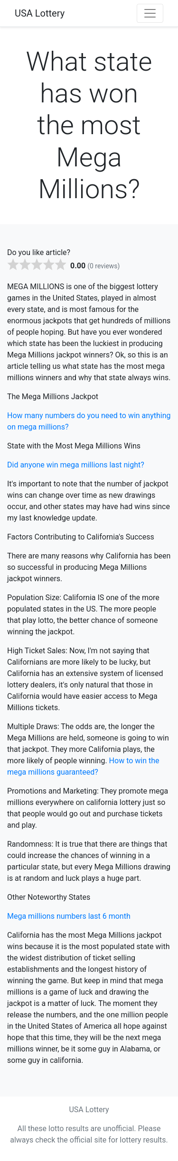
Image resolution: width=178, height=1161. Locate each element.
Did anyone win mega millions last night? (75, 464)
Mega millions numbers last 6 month (69, 916)
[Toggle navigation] (150, 13)
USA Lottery (40, 13)
